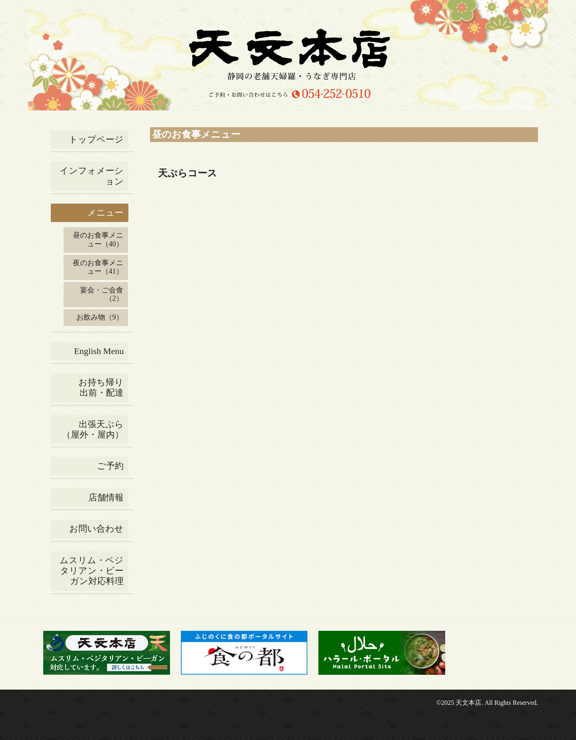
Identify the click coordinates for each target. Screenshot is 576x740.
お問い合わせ (96, 529)
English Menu (99, 351)
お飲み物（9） (99, 317)
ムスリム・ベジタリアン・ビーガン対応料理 (92, 570)
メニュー (105, 213)
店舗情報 (106, 497)
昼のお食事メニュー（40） (98, 239)
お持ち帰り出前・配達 (101, 387)
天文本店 (468, 702)
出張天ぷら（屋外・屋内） (93, 429)
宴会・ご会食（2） (101, 294)
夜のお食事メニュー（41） (98, 267)
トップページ (96, 139)
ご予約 (110, 466)
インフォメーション (92, 176)
